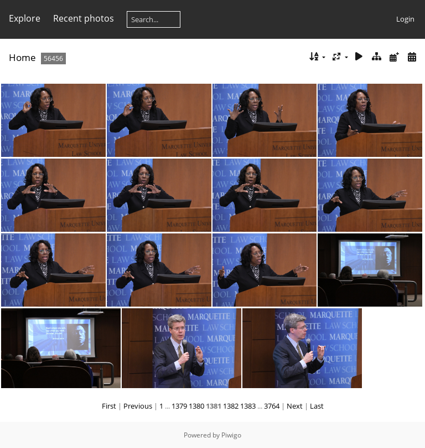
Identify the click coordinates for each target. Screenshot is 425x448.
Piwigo (231, 435)
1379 (179, 406)
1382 (231, 406)
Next (295, 406)
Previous (137, 406)
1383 (248, 406)
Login (405, 19)
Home (22, 57)
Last (317, 406)
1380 (196, 406)
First (109, 406)
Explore (24, 18)
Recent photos (83, 18)
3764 (271, 406)
